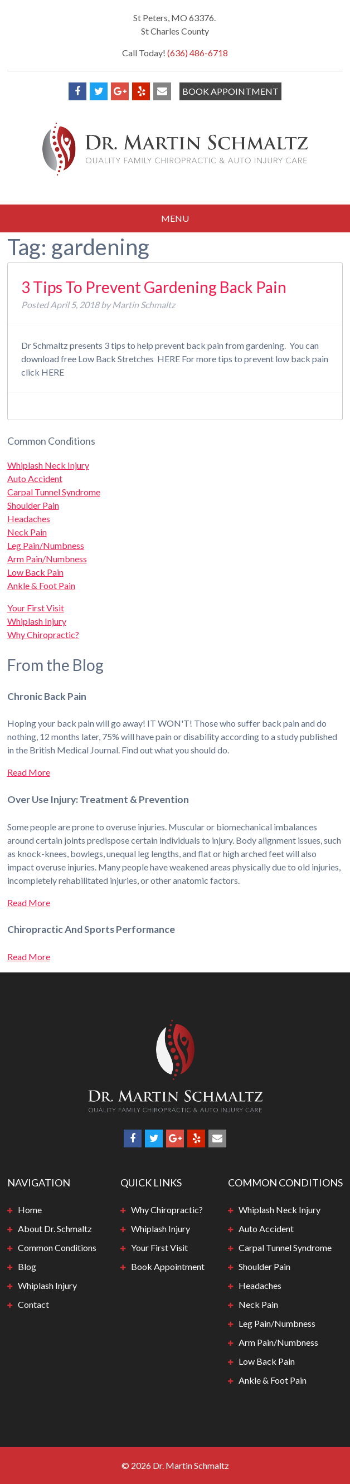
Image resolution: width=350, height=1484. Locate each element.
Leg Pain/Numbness (45, 545)
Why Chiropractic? (43, 634)
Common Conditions (57, 1247)
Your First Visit (35, 607)
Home (30, 1209)
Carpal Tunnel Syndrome (53, 491)
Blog (27, 1266)
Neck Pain (27, 532)
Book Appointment (230, 91)
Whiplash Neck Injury (48, 465)
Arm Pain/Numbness (47, 558)
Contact (33, 1304)
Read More (28, 772)
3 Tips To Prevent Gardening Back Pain (153, 287)
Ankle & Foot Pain (41, 585)
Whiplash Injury (36, 621)
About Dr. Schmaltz (55, 1228)
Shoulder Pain (33, 505)
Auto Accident (34, 478)
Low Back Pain (35, 572)
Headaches (28, 518)
